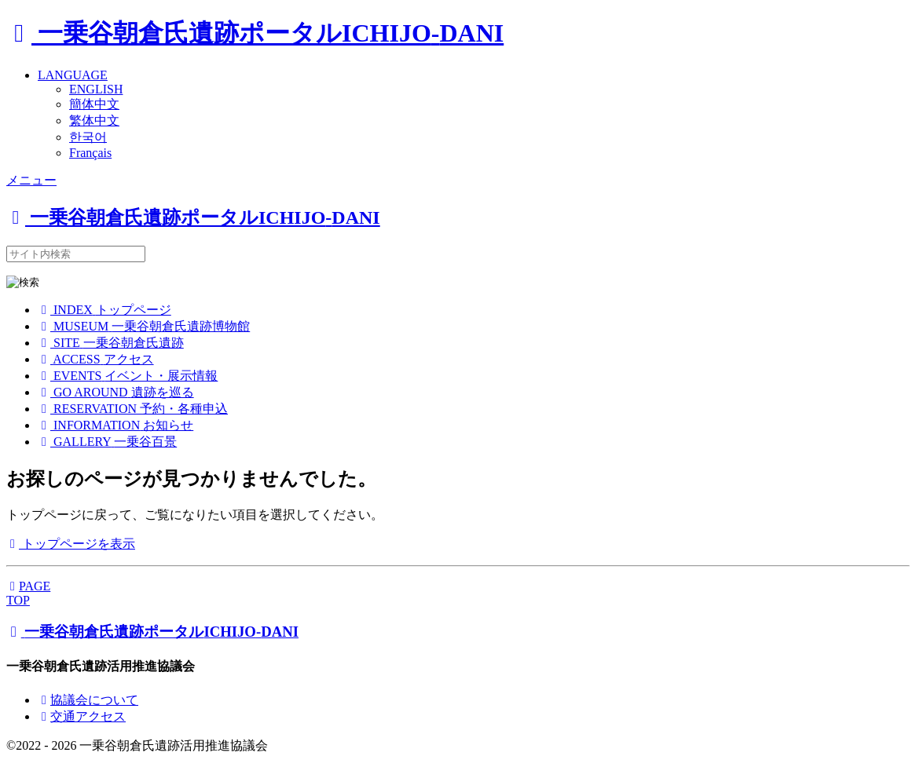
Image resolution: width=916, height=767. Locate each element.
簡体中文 (94, 104)
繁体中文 (94, 120)
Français (90, 152)
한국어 (88, 137)
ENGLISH (96, 89)
